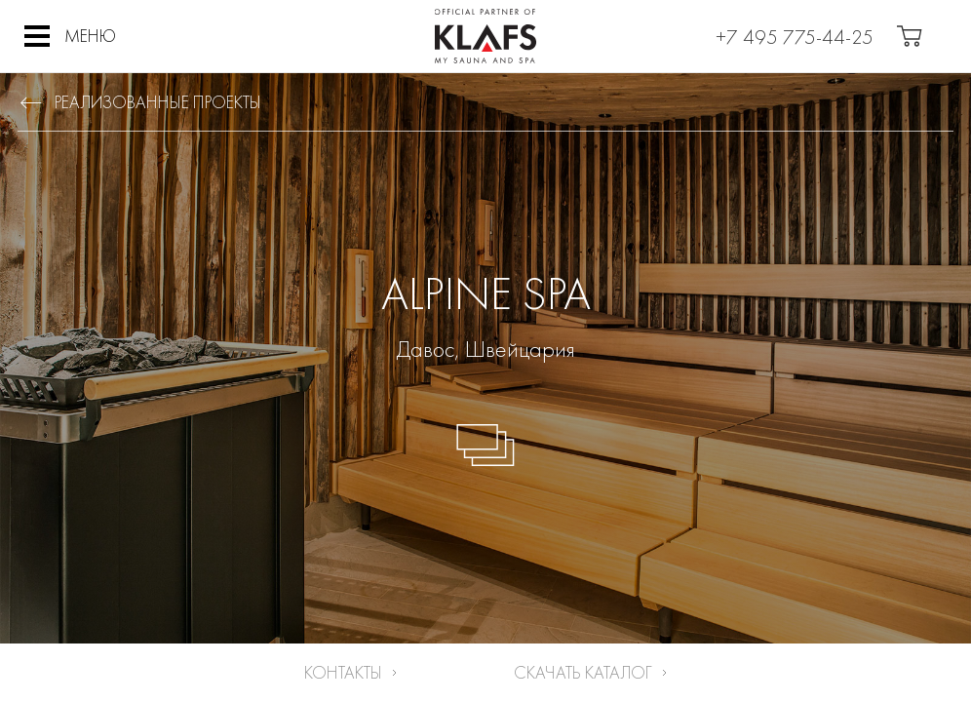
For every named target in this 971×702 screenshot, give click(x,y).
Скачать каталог (583, 672)
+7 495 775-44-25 (795, 36)
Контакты (343, 672)
